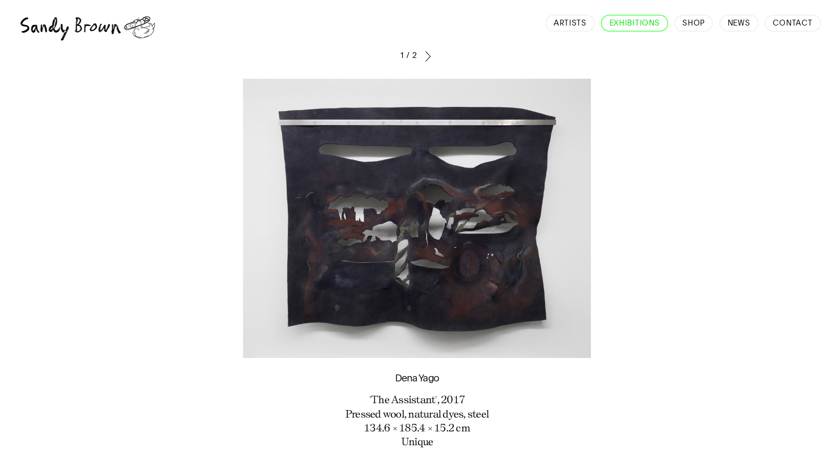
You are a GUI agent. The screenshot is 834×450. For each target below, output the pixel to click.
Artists (570, 23)
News (739, 23)
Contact (792, 23)
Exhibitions (635, 23)
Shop (693, 23)
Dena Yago (417, 379)
